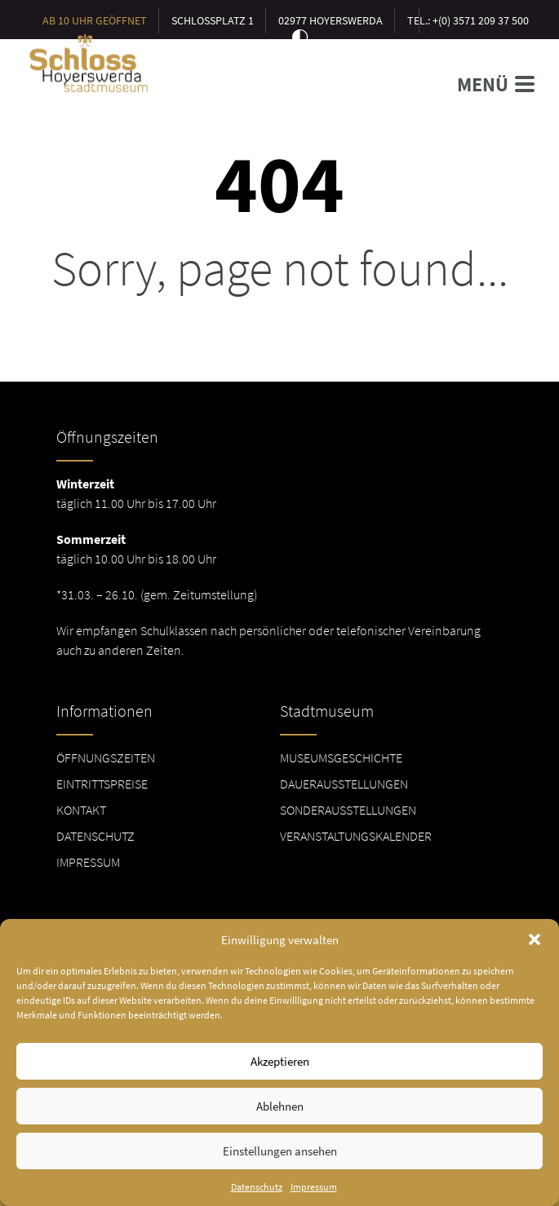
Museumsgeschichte (341, 757)
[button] (534, 947)
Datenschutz (256, 1195)
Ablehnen (280, 1113)
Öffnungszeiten (105, 757)
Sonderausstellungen (348, 810)
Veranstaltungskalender (356, 836)
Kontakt (81, 810)
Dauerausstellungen (344, 783)
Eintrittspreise (102, 783)
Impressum (314, 1195)
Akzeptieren (280, 1068)
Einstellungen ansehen (280, 1158)
